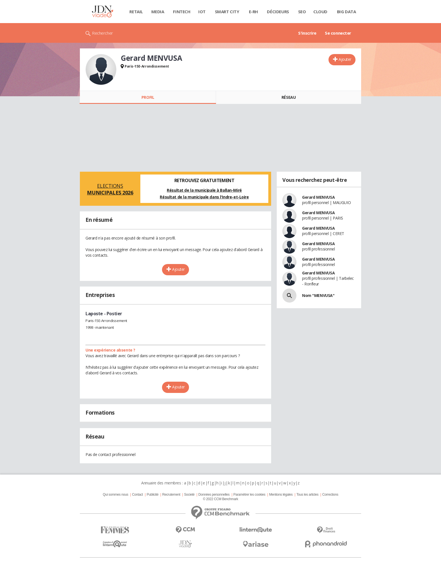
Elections (110, 189)
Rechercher (102, 33)
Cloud (320, 11)
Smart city (227, 11)
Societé (189, 495)
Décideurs (278, 11)
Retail (136, 11)
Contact (137, 495)
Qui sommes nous (115, 495)
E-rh (253, 11)
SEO (302, 11)
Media (157, 11)
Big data (346, 11)
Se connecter (338, 33)
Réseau (289, 97)
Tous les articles (307, 495)
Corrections (330, 495)
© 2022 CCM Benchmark (220, 499)
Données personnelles (214, 495)
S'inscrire (307, 33)
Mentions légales (280, 495)
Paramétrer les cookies (249, 495)
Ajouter (345, 59)
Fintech (181, 11)
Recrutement (171, 495)
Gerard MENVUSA (318, 197)
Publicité (153, 495)
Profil (147, 97)
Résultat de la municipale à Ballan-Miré (204, 190)
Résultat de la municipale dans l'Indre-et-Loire (204, 197)
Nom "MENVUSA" (318, 295)
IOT (202, 11)
